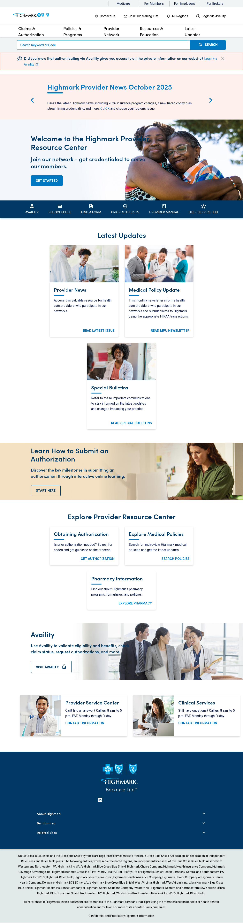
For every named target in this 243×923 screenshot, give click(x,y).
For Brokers (215, 4)
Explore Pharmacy (135, 603)
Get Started (47, 181)
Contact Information (84, 723)
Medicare (123, 4)
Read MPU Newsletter (170, 331)
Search (208, 44)
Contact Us (107, 16)
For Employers (184, 4)
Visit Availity (51, 668)
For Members (154, 4)
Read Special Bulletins (131, 423)
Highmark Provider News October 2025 (109, 86)
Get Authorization (97, 559)
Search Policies (175, 559)
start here (45, 491)
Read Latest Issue (98, 331)
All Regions (180, 16)
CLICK (104, 108)
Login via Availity (214, 16)
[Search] (103, 45)
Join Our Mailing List (143, 16)
